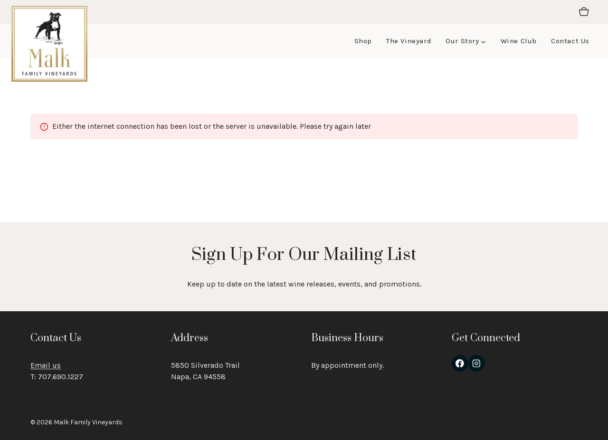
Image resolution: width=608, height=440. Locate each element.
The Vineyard (408, 41)
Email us (45, 365)
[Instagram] (476, 363)
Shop (363, 41)
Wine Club (519, 41)
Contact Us (570, 41)
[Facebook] (460, 363)
